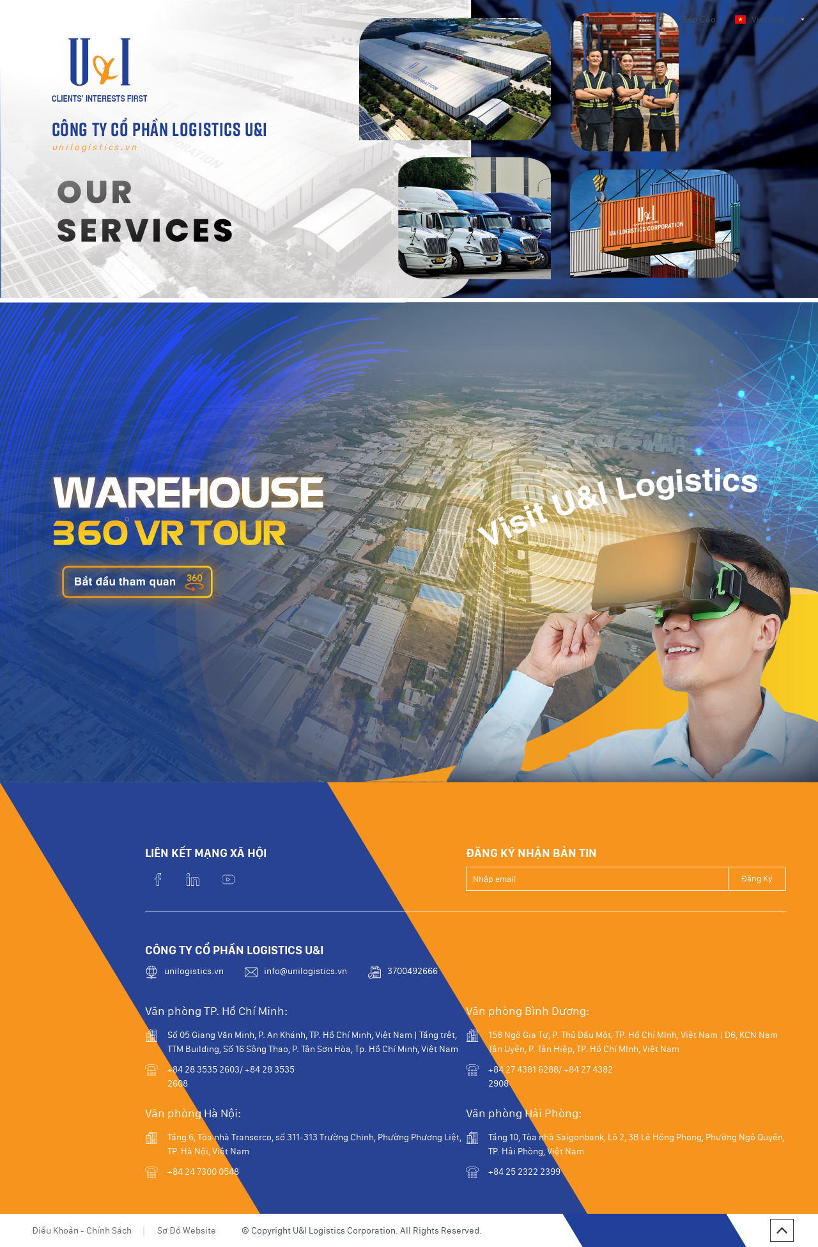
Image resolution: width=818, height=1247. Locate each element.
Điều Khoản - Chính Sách (82, 1230)
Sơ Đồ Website (186, 1230)
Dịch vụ (599, 19)
